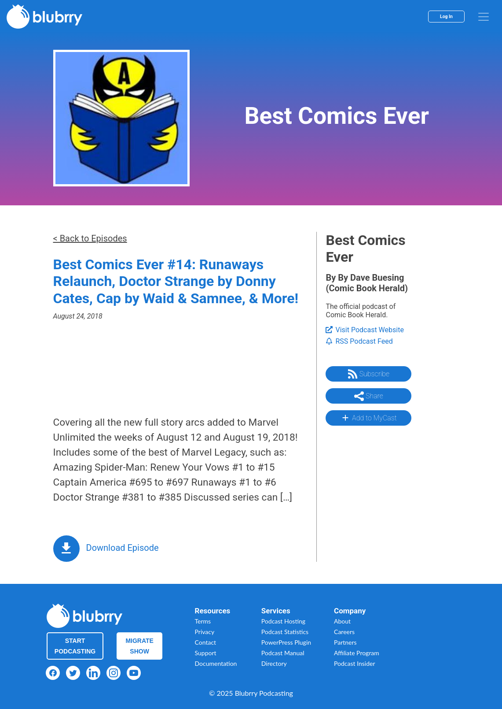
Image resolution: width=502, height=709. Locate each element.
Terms (203, 621)
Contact (205, 642)
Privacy (205, 631)
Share (368, 396)
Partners (345, 642)
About (342, 621)
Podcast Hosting (283, 621)
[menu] (483, 16)
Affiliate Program (356, 653)
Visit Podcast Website (364, 330)
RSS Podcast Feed (359, 341)
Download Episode (122, 547)
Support (205, 653)
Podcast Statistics (284, 631)
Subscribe (368, 374)
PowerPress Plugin (286, 642)
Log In (446, 16)
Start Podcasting (75, 646)
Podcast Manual (282, 653)
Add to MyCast (368, 418)
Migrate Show (139, 646)
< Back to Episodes (90, 238)
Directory (274, 663)
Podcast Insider (354, 663)
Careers (344, 631)
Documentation (216, 663)
